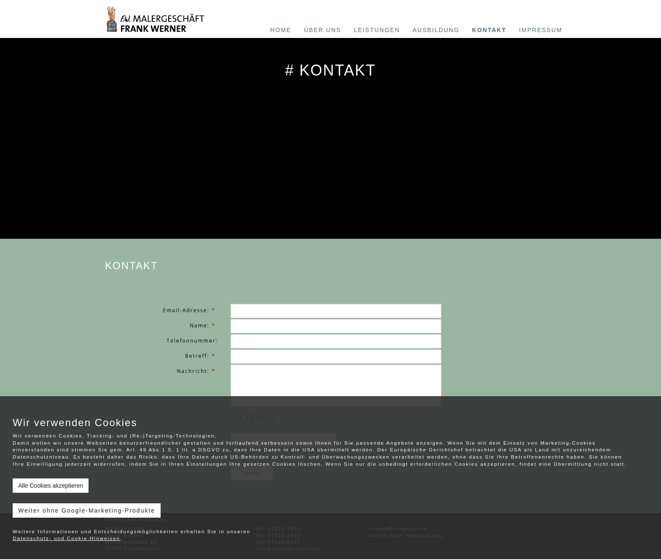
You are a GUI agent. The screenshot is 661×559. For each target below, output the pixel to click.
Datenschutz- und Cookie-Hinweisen (66, 538)
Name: (204, 325)
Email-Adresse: (190, 310)
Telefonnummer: (192, 340)
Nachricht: (197, 371)
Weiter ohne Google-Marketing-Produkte (86, 510)
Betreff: (201, 355)
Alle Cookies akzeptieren (50, 485)
